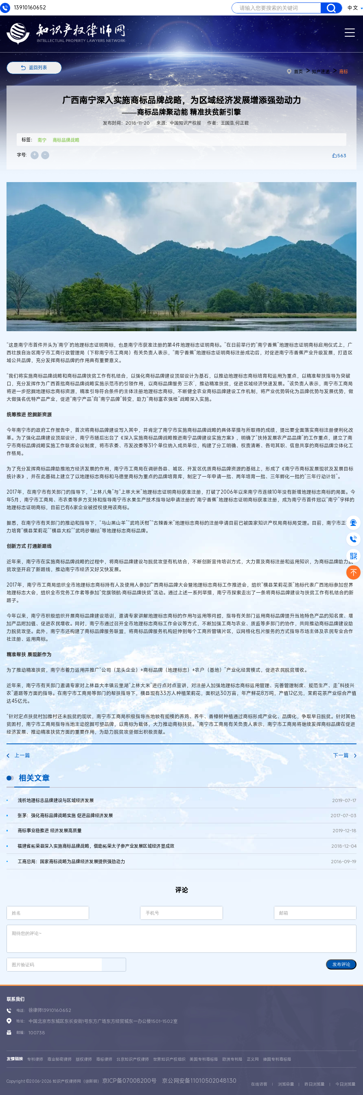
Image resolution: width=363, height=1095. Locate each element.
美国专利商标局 (204, 1059)
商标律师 (104, 1059)
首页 (295, 71)
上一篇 (18, 755)
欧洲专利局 (232, 1059)
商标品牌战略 (65, 140)
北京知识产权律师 (132, 1059)
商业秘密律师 (59, 1059)
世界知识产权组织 (169, 1059)
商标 (343, 71)
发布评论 (341, 964)
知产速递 (321, 71)
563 (341, 155)
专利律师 (35, 1059)
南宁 (41, 140)
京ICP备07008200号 (129, 1080)
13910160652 (23, 8)
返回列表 (38, 67)
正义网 (253, 1059)
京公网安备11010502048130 (199, 1080)
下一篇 (344, 755)
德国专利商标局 (277, 1059)
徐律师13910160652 (49, 1010)
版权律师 (84, 1059)
